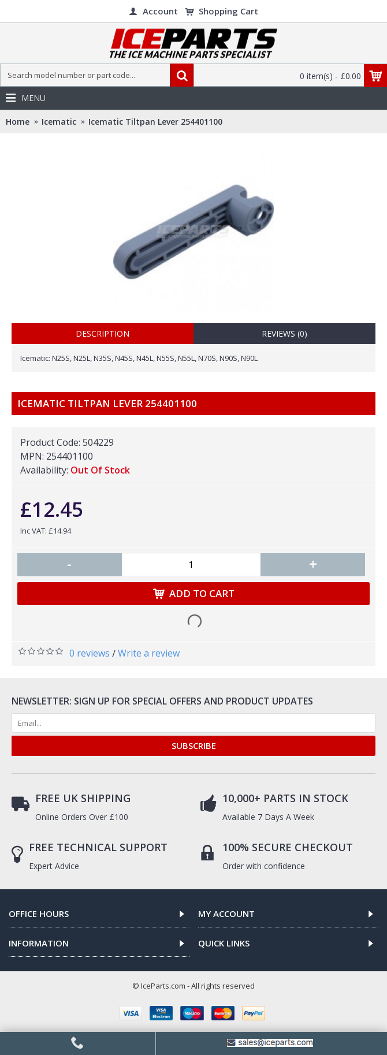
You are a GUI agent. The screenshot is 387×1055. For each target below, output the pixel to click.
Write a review (149, 653)
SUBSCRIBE (194, 745)
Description (102, 333)
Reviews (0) (284, 333)
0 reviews (89, 653)
